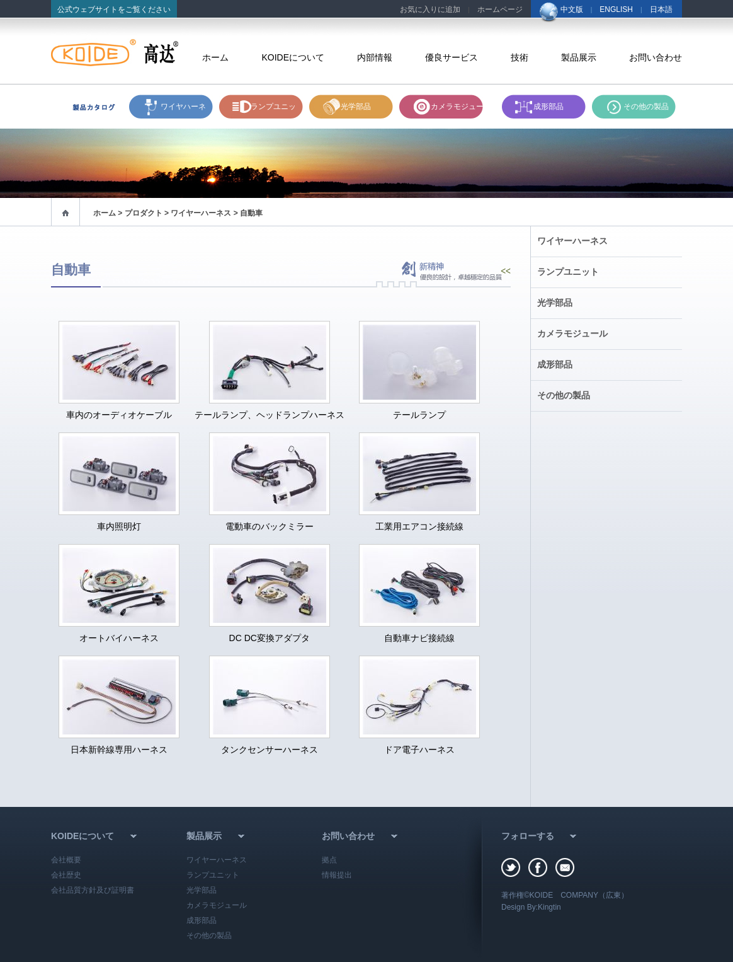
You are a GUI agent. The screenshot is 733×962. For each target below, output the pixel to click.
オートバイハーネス (119, 638)
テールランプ (419, 415)
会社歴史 (66, 875)
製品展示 (578, 57)
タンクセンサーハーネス (269, 750)
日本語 (661, 9)
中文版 (571, 9)
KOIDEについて (292, 57)
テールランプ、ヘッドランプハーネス (269, 415)
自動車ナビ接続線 (419, 638)
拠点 (329, 859)
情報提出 (337, 875)
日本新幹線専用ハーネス (119, 750)
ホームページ (500, 9)
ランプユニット (273, 110)
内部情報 (374, 57)
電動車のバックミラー (269, 526)
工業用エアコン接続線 (419, 526)
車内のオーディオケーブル (119, 415)
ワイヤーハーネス (572, 241)
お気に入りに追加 (430, 9)
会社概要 (66, 859)
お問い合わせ (655, 57)
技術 (519, 57)
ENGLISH (616, 9)
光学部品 (356, 106)
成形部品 (548, 106)
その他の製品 (646, 106)
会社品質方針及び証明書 (92, 890)
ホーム (215, 57)
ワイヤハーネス (183, 110)
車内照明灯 (119, 526)
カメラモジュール (461, 106)
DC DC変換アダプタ (269, 638)
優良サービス (451, 57)
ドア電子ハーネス (419, 750)
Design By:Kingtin (531, 907)
